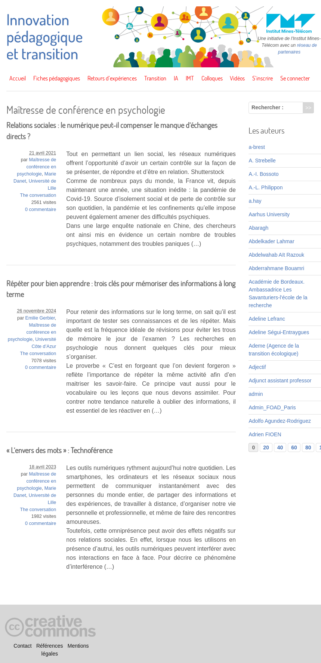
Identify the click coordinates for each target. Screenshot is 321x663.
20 (266, 447)
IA (176, 78)
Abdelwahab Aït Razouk (276, 255)
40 (280, 447)
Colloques (212, 78)
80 (308, 447)
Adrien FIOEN (265, 434)
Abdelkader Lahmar (271, 241)
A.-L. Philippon (266, 187)
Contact (22, 646)
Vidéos (237, 78)
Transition (155, 78)
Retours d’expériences (112, 78)
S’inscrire (262, 78)
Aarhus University (269, 214)
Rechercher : (267, 107)
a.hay (255, 201)
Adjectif (257, 367)
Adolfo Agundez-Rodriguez (280, 421)
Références (49, 646)
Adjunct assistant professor (280, 381)
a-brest (257, 147)
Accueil (17, 78)
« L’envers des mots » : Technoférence (59, 450)
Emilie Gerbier (40, 318)
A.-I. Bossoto (263, 174)
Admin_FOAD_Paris (272, 407)
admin (256, 394)
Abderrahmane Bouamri (276, 268)
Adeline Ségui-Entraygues (279, 332)
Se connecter (295, 78)
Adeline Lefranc (267, 319)
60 (294, 447)
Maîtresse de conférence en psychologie (36, 167)
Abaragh (258, 228)
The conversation (38, 195)
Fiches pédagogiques (56, 78)
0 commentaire (40, 209)
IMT (190, 78)
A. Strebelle (262, 161)
